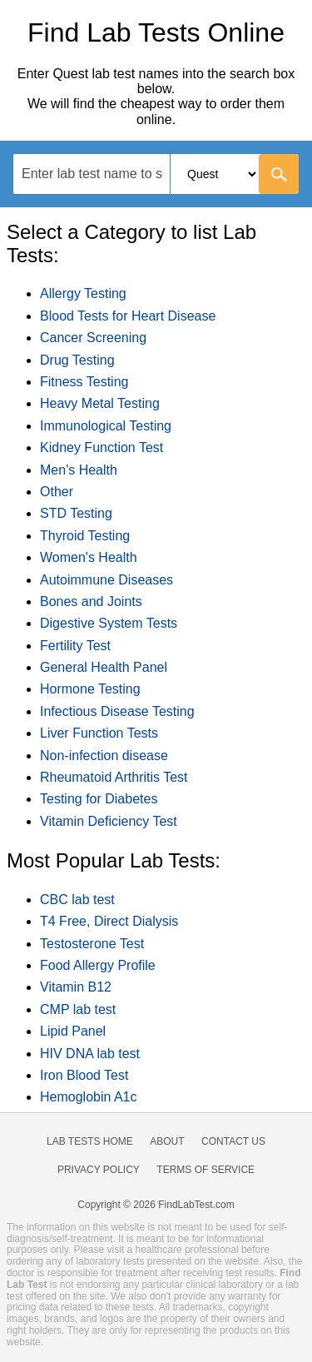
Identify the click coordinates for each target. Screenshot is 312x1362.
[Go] (279, 174)
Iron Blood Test (84, 1075)
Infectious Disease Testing (117, 711)
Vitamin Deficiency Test (108, 821)
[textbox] (91, 173)
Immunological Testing (105, 426)
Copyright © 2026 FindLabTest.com (155, 1204)
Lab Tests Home (90, 1141)
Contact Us (233, 1141)
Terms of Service (205, 1170)
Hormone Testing (90, 689)
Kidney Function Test (101, 447)
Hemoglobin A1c (88, 1097)
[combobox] (156, 174)
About (167, 1141)
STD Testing (76, 513)
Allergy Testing (83, 293)
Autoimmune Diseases (106, 580)
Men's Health (78, 470)
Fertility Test (75, 646)
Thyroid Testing (85, 536)
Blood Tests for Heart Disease (127, 316)
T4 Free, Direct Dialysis (109, 921)
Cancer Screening (93, 338)
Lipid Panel (73, 1031)
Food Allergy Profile (98, 965)
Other (56, 492)
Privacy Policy (98, 1170)
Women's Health (88, 557)
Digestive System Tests (108, 623)
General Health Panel (103, 667)
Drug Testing (77, 360)
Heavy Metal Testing (100, 403)
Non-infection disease (104, 755)
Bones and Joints (91, 601)
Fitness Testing (84, 382)
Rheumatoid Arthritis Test (114, 777)
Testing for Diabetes (98, 799)
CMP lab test (78, 1009)
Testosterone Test (92, 944)
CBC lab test (77, 899)
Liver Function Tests (99, 733)
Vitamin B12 (75, 987)
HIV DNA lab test (90, 1053)
